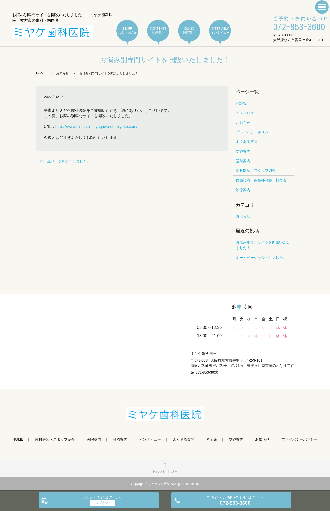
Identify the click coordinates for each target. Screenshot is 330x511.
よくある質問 (247, 142)
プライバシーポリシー (254, 132)
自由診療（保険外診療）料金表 (261, 180)
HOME (40, 73)
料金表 (211, 439)
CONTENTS (158, 31)
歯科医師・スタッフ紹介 (256, 170)
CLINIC (189, 31)
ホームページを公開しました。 (65, 161)
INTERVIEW (220, 31)
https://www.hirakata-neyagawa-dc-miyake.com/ (96, 126)
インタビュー (247, 113)
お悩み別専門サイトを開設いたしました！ (263, 245)
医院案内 (243, 161)
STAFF (127, 31)
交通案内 (243, 151)
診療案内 (243, 190)
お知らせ (62, 73)
